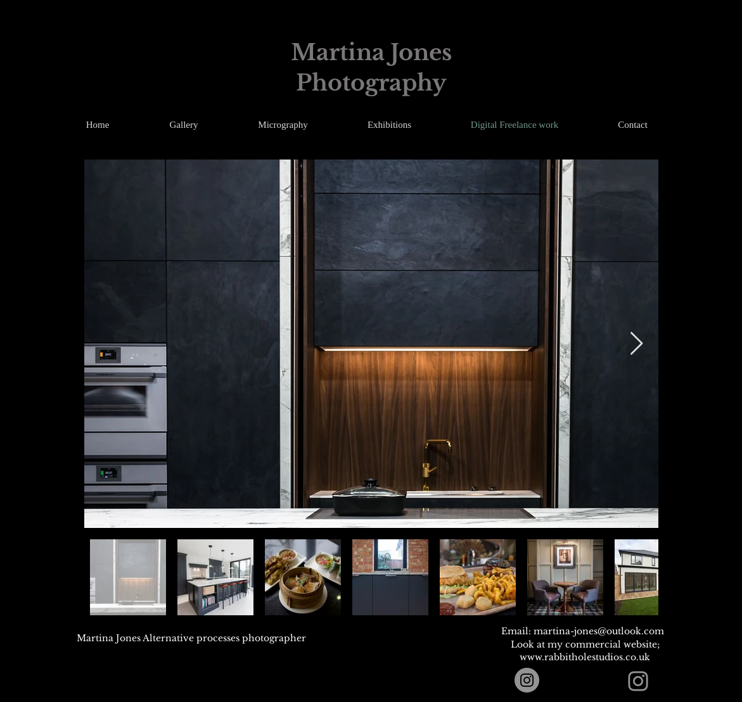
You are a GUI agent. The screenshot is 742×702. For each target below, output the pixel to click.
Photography (371, 82)
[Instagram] (527, 680)
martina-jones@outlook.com (599, 631)
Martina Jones (371, 52)
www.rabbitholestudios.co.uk (585, 657)
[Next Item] (636, 344)
